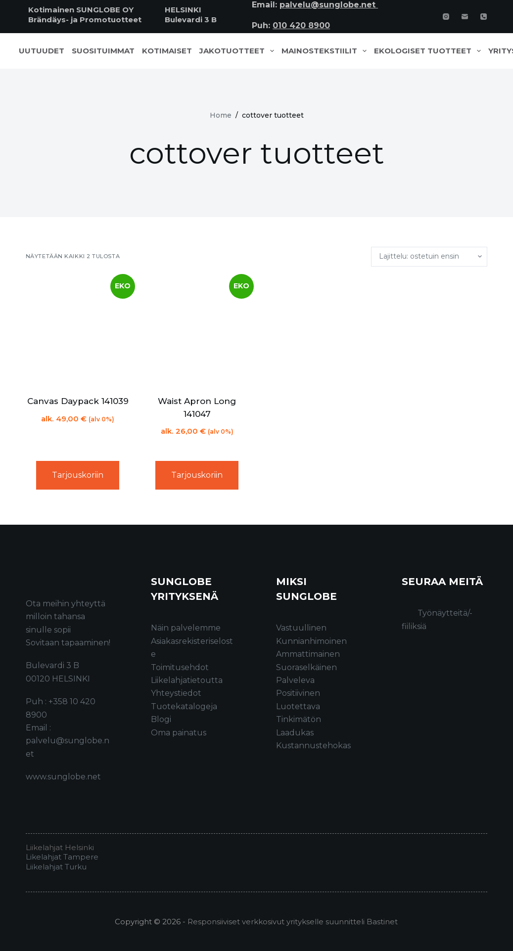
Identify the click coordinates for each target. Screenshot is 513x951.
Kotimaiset (167, 50)
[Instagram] (446, 16)
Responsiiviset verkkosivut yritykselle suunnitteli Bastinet (292, 921)
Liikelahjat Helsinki (60, 847)
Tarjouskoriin (77, 475)
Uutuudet (41, 50)
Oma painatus (178, 732)
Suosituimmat (103, 50)
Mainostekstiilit (326, 50)
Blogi (161, 719)
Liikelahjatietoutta (187, 680)
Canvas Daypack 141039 (78, 401)
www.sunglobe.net (63, 776)
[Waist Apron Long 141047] (197, 331)
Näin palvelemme (186, 628)
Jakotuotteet (238, 50)
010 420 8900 (301, 25)
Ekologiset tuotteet (429, 50)
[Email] (465, 16)
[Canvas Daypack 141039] (78, 331)
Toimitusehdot (180, 667)
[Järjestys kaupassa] (429, 257)
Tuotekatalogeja (184, 706)
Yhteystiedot (176, 693)
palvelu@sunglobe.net (329, 4)
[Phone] (483, 16)
